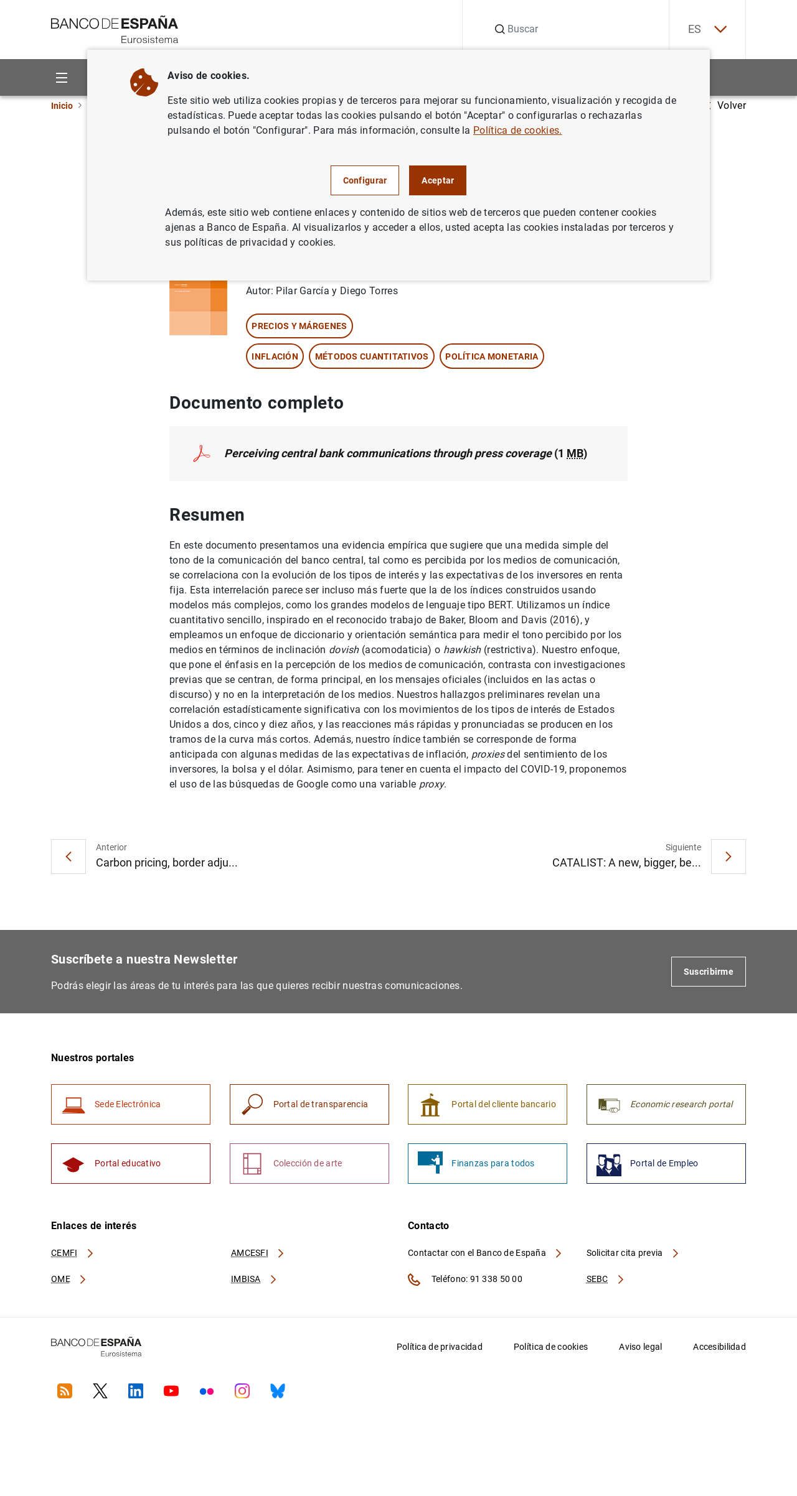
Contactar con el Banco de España (486, 1253)
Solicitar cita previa (633, 1253)
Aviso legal (640, 1347)
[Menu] (61, 77)
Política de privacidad (440, 1347)
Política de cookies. (517, 130)
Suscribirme (708, 972)
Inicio (62, 106)
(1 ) (405, 453)
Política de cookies (551, 1347)
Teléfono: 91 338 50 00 (465, 1279)
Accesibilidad (719, 1347)
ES (707, 29)
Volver (725, 105)
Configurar (365, 180)
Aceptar (438, 180)
